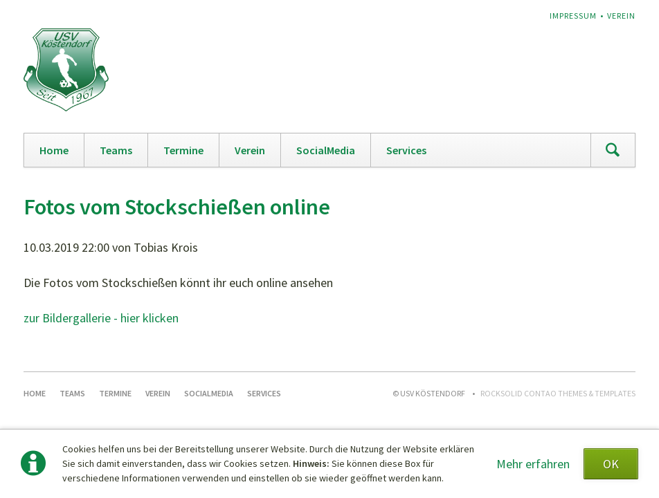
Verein (621, 15)
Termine (183, 150)
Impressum (573, 15)
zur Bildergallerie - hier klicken (101, 318)
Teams (116, 150)
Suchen (612, 150)
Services (406, 150)
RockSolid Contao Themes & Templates (557, 393)
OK (611, 464)
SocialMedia (325, 150)
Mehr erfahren (533, 464)
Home (54, 150)
